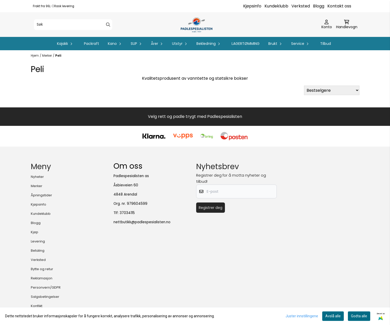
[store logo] (196, 24)
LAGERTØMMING (246, 43)
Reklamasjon (41, 278)
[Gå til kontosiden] (326, 25)
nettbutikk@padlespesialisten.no (141, 222)
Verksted (300, 6)
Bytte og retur (42, 269)
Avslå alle (333, 316)
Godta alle (359, 316)
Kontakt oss (339, 6)
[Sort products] (331, 90)
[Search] (108, 25)
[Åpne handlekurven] (346, 25)
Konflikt (36, 306)
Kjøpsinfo (252, 6)
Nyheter (37, 177)
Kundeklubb (276, 6)
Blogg (318, 6)
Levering (38, 241)
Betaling (37, 250)
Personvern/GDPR (46, 287)
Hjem (35, 55)
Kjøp (34, 232)
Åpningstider (41, 195)
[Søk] (73, 24)
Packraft (91, 43)
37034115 (127, 212)
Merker (47, 55)
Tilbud (325, 43)
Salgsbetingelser (45, 296)
